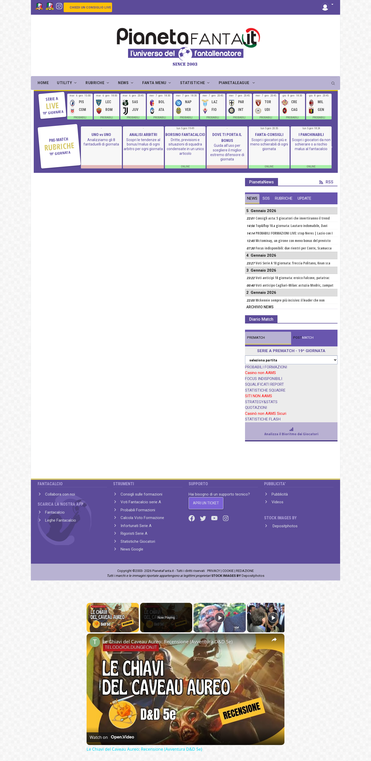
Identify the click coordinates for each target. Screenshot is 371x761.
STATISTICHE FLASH (263, 419)
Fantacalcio (55, 512)
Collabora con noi (60, 494)
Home (43, 83)
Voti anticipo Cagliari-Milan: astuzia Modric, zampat (294, 285)
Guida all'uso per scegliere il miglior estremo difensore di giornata (227, 152)
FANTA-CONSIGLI (269, 134)
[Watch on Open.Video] (112, 737)
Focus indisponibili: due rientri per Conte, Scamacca (294, 248)
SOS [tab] (266, 198)
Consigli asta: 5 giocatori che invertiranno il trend (293, 218)
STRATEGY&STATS (261, 402)
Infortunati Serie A (136, 525)
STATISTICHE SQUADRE (265, 390)
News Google (132, 549)
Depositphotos (285, 526)
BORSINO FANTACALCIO (185, 134)
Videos (277, 502)
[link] (95, 642)
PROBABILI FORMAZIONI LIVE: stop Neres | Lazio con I (294, 233)
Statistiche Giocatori (138, 541)
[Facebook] (192, 518)
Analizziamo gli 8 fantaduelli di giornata (101, 142)
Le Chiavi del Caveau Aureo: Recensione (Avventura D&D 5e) (168, 641)
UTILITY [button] (64, 83)
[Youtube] (214, 518)
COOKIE (228, 571)
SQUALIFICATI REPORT (264, 384)
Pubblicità (280, 494)
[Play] (220, 617)
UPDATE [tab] (304, 198)
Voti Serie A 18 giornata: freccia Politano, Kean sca (293, 263)
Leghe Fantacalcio (60, 520)
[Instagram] (59, 6)
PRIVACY (213, 571)
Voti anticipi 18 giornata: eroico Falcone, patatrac (293, 278)
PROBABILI (80, 117)
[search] (334, 81)
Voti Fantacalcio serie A (141, 502)
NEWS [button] (123, 83)
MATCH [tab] (256, 337)
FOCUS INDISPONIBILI (263, 378)
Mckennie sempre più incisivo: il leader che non (290, 300)
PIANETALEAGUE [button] (234, 83)
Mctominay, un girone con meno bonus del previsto (293, 240)
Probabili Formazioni (138, 510)
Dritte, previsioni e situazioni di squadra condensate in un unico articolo (185, 147)
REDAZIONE (245, 571)
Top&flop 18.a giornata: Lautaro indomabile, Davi (291, 225)
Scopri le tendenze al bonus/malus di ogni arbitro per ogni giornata (143, 144)
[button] (327, 5)
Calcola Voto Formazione (142, 517)
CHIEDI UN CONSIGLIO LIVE (90, 7)
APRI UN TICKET (206, 503)
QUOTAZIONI (256, 407)
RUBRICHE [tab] (283, 198)
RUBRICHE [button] (95, 83)
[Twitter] (203, 518)
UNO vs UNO (101, 134)
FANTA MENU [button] (154, 83)
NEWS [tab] (252, 198)
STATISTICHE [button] (192, 83)
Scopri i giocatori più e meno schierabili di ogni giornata (269, 144)
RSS (326, 182)
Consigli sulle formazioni (141, 494)
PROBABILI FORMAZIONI (266, 367)
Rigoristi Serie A (134, 533)
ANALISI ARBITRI (143, 134)
